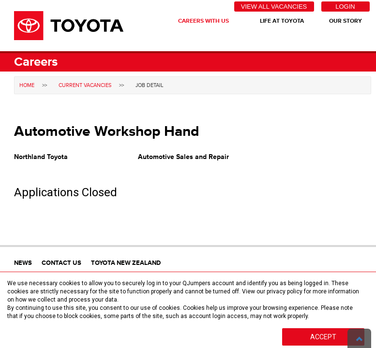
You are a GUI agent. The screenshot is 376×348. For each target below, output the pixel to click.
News (23, 263)
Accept (323, 337)
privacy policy (284, 291)
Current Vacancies (85, 85)
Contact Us (61, 263)
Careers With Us (203, 21)
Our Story (345, 21)
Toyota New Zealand (126, 263)
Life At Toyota (282, 21)
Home (26, 85)
